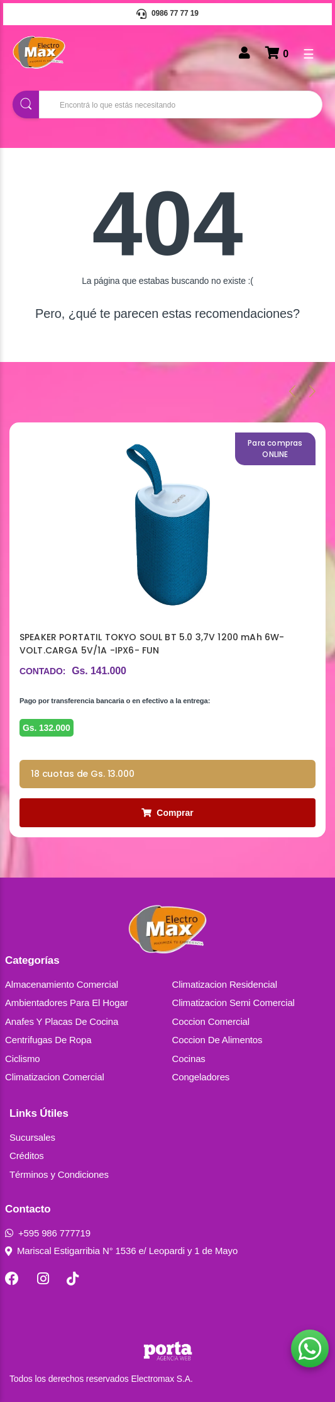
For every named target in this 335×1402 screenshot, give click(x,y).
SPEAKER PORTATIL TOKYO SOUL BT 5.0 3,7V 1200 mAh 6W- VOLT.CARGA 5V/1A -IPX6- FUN (151, 644)
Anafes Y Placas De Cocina (61, 1021)
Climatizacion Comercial (54, 1076)
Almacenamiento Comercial (61, 984)
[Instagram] (43, 1279)
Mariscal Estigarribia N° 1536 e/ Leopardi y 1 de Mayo (121, 1250)
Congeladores (201, 1076)
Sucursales (32, 1137)
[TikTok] (73, 1279)
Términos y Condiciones (59, 1174)
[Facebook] (12, 1279)
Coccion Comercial (211, 1021)
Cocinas (189, 1058)
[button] (310, 1348)
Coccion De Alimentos (217, 1039)
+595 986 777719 (48, 1233)
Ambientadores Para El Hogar (66, 1002)
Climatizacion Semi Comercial (233, 1002)
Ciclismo (22, 1058)
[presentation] (292, 391)
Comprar (167, 813)
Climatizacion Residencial (224, 984)
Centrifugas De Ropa (48, 1039)
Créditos (26, 1155)
